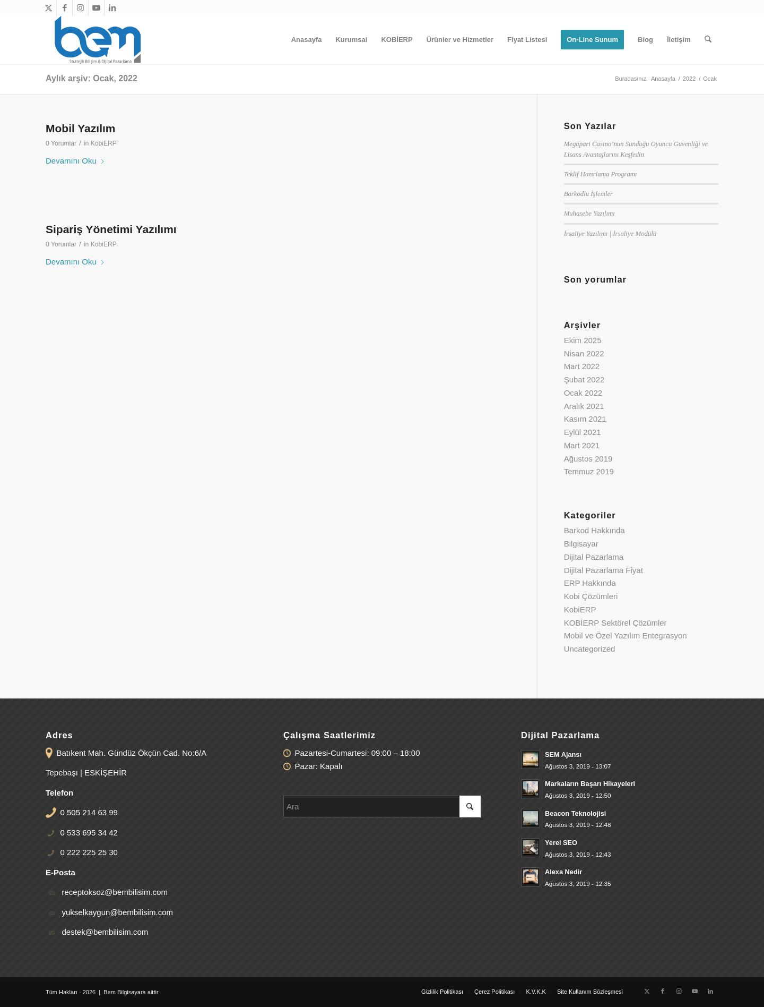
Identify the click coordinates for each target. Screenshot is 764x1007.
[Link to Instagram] (80, 8)
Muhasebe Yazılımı (589, 213)
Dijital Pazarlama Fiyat (603, 570)
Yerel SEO (561, 843)
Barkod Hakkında (594, 530)
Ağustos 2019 (588, 458)
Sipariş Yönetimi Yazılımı (111, 229)
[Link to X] (48, 8)
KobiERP (104, 143)
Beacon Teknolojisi (575, 813)
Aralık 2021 (584, 406)
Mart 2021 (582, 445)
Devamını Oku (75, 160)
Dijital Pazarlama (594, 556)
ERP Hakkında (590, 582)
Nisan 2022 (584, 353)
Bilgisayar (581, 543)
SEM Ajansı (563, 754)
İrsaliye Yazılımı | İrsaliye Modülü (610, 233)
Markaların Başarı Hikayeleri (590, 784)
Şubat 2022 (584, 379)
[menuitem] (306, 40)
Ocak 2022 (583, 392)
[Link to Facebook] (64, 8)
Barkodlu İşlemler (588, 194)
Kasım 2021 (585, 418)
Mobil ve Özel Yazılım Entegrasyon (625, 635)
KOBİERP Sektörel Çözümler (615, 622)
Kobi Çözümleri (591, 596)
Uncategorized (589, 648)
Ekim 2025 (583, 340)
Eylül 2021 (582, 432)
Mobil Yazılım (80, 128)
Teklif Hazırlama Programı (600, 174)
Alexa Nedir (563, 872)
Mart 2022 (582, 366)
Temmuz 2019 (589, 471)
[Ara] (708, 40)
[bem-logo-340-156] (98, 40)
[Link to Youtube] (96, 8)
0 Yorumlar (61, 143)
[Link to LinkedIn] (112, 8)
